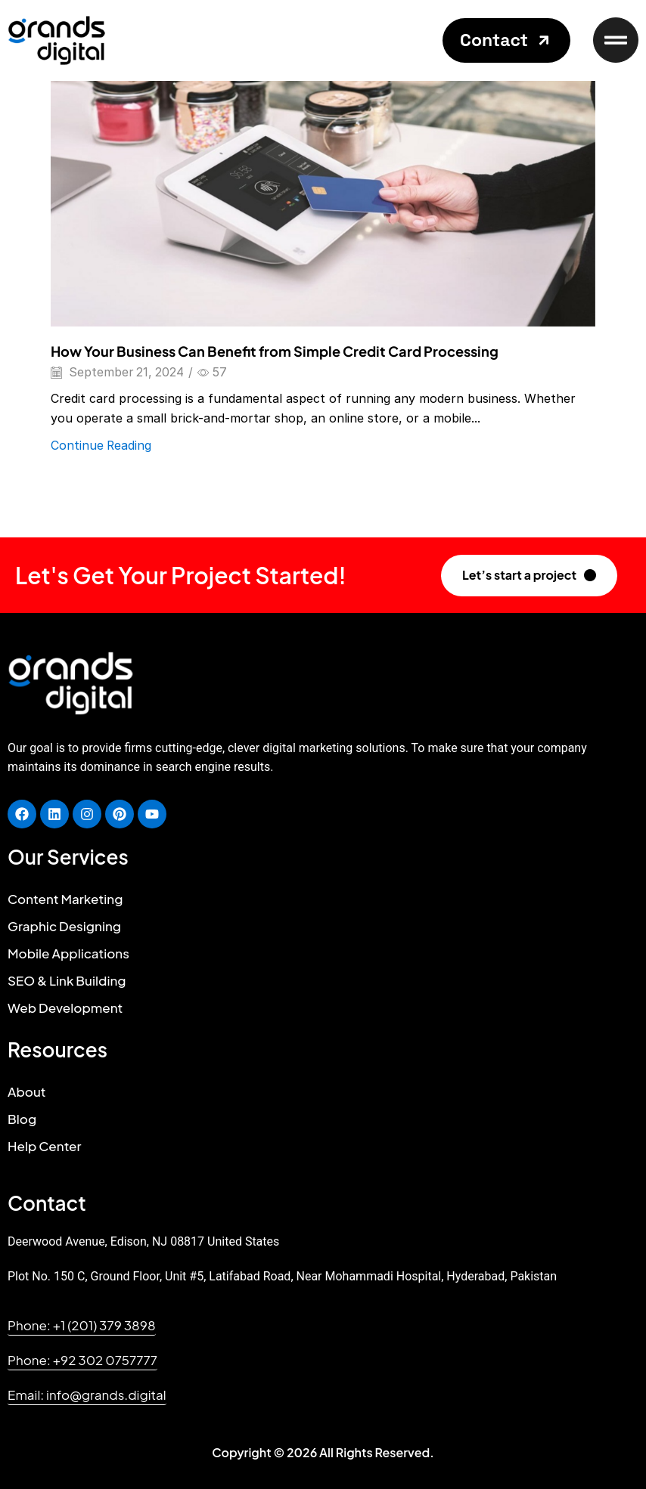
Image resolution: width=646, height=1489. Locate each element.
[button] (506, 40)
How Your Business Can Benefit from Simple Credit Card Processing (274, 351)
